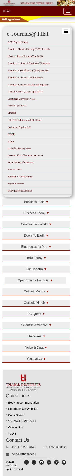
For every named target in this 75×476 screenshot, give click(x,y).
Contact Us (15, 427)
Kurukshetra (34, 269)
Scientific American (34, 325)
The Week (34, 336)
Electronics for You (34, 246)
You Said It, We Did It (22, 421)
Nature (11, 141)
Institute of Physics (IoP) (19, 127)
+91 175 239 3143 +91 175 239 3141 (39, 447)
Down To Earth (34, 235)
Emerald (12, 112)
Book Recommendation (23, 402)
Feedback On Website (22, 408)
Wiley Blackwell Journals (20, 190)
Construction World (34, 224)
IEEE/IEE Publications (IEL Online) (25, 120)
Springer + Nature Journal (20, 176)
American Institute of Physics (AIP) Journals (29, 63)
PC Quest (34, 314)
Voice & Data (34, 347)
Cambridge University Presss (21, 98)
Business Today (34, 213)
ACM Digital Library (18, 42)
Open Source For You (33, 280)
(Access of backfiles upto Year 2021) (25, 56)
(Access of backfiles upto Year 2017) (25, 155)
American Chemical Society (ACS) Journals (29, 49)
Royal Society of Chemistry (21, 162)
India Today (34, 258)
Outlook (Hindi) (34, 302)
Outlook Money (34, 291)
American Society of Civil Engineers (25, 77)
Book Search (16, 415)
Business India (34, 202)
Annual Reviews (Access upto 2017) (25, 91)
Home (6, 11)
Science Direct (15, 169)
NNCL (9, 465)
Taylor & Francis (16, 183)
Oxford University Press (19, 148)
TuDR (12, 433)
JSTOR (11, 134)
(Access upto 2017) (17, 105)
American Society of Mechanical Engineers (28, 84)
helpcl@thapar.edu (24, 454)
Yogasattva (34, 358)
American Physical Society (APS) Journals (28, 70)
